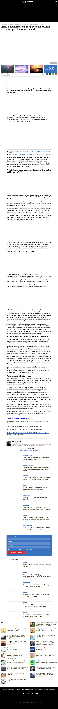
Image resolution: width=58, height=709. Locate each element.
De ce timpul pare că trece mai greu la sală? (17, 680)
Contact (45, 689)
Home (2, 24)
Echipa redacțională (38, 689)
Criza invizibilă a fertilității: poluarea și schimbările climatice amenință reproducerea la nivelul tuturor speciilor (37, 576)
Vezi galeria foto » (50, 68)
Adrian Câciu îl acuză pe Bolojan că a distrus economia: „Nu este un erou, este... (36, 528)
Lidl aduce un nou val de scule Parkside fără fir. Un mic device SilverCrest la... (36, 615)
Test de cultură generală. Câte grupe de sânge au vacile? (37, 565)
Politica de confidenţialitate (9, 689)
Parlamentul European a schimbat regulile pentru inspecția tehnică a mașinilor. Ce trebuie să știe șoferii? (45, 643)
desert (15, 438)
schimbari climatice (43, 438)
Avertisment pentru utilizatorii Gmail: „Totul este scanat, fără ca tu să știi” (17, 661)
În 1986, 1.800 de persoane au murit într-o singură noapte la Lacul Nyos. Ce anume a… (28, 152)
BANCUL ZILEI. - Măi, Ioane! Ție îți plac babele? (35, 498)
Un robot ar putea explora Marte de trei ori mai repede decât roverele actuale (17, 642)
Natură (5, 24)
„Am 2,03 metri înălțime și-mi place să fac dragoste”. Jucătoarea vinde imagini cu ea (36, 518)
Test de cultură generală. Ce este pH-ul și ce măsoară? (46, 636)
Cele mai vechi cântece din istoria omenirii (16, 674)
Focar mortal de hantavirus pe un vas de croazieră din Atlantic (17, 648)
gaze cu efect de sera (22, 438)
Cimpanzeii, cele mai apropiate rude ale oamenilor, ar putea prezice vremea (28, 154)
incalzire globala (29, 438)
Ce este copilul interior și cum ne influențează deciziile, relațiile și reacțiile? (15, 637)
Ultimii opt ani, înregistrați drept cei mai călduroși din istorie (25, 426)
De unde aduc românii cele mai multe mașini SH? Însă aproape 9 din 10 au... (36, 585)
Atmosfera (11, 438)
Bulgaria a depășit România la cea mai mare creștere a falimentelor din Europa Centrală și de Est (46, 655)
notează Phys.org (33, 248)
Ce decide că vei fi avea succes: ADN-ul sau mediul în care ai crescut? (36, 458)
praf (34, 438)
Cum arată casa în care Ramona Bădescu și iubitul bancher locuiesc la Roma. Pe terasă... (36, 508)
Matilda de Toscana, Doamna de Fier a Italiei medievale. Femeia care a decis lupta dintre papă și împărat (46, 624)
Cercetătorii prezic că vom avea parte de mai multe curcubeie (25, 429)
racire (37, 438)
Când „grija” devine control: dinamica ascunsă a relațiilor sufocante (46, 629)
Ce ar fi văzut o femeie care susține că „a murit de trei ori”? (46, 648)
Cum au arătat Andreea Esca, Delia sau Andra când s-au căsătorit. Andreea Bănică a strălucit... (36, 606)
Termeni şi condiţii (29, 689)
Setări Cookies (51, 689)
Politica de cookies (20, 689)
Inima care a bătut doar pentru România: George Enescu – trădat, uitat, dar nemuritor (46, 675)
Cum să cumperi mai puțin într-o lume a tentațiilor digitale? (17, 629)
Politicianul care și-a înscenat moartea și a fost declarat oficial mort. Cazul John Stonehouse (46, 668)
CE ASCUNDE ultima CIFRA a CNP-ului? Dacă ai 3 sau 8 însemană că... (37, 595)
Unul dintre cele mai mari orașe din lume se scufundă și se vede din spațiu (46, 661)
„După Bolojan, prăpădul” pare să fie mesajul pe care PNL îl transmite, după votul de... (37, 478)
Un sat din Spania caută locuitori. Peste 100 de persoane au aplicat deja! (17, 667)
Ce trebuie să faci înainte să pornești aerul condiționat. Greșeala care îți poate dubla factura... (36, 469)
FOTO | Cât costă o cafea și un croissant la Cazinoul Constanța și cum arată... (35, 488)
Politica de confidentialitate (26, 550)
